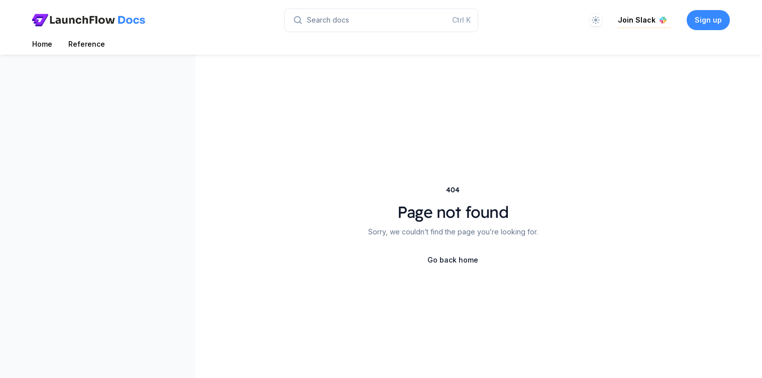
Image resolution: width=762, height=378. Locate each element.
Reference (86, 44)
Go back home (452, 260)
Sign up (708, 20)
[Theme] (596, 20)
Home (42, 44)
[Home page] (88, 20)
